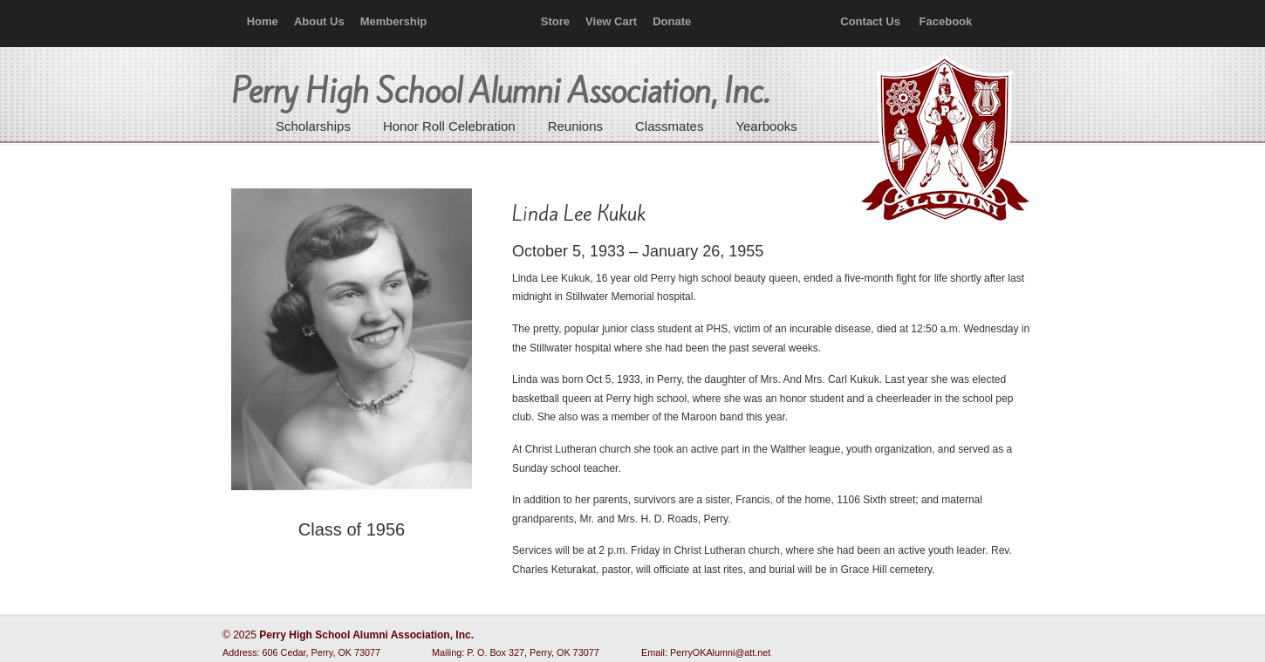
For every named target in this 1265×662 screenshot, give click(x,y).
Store (555, 21)
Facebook (946, 21)
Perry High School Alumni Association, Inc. (943, 139)
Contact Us (870, 21)
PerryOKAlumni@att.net (720, 652)
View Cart (611, 21)
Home (262, 21)
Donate (672, 21)
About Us (319, 21)
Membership (393, 21)
